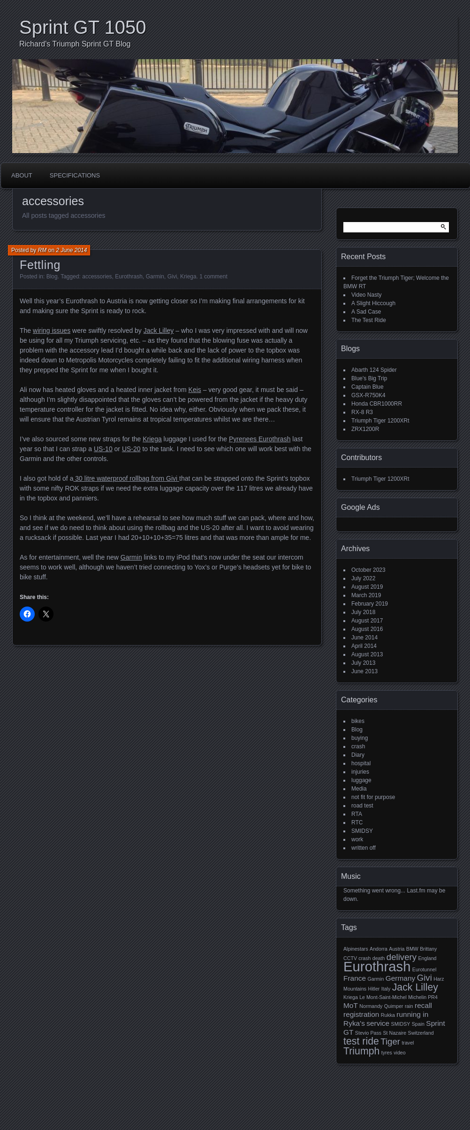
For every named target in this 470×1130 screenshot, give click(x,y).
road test (362, 805)
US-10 (103, 449)
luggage (361, 780)
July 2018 (363, 612)
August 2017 (367, 620)
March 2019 (366, 595)
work (357, 839)
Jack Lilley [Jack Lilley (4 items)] (415, 987)
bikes (357, 721)
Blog (52, 276)
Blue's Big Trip (369, 378)
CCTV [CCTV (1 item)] (350, 958)
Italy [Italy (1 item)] (386, 989)
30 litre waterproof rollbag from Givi (126, 478)
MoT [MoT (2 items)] (350, 1005)
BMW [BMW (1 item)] (412, 949)
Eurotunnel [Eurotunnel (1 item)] (424, 969)
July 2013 (363, 663)
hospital (361, 763)
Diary (357, 755)
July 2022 (363, 578)
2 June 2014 (71, 250)
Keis (195, 389)
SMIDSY (362, 831)
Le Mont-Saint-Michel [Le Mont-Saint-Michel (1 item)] (383, 997)
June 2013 (364, 671)
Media (359, 788)
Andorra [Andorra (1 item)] (378, 949)
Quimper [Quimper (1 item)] (393, 1006)
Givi (172, 276)
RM (42, 250)
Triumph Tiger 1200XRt (380, 420)
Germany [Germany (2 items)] (401, 978)
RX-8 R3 (362, 412)
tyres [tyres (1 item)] (386, 1052)
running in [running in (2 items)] (412, 1014)
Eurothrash (129, 276)
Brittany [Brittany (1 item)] (428, 949)
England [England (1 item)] (427, 958)
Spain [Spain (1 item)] (418, 1024)
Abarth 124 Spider (374, 370)
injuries (360, 772)
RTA (356, 814)
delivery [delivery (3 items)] (402, 957)
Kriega (188, 276)
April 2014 (364, 646)
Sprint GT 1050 (82, 27)
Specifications (75, 175)
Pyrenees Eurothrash (260, 439)
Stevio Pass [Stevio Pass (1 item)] (368, 1033)
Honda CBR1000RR (376, 403)
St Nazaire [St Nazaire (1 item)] (394, 1033)
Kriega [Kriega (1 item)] (350, 997)
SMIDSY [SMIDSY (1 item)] (400, 1024)
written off (363, 848)
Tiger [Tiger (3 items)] (390, 1041)
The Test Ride (368, 320)
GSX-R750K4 (368, 395)
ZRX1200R (365, 429)
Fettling (40, 264)
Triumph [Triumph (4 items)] (361, 1051)
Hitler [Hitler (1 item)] (374, 989)
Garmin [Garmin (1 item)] (375, 979)
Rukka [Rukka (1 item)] (388, 1015)
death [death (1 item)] (378, 958)
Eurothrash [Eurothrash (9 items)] (376, 966)
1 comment (213, 276)
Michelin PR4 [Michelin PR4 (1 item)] (423, 997)
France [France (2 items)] (354, 978)
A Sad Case (366, 311)
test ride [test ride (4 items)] (361, 1041)
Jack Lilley (159, 330)
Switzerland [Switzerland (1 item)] (421, 1033)
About (21, 175)
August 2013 (367, 654)
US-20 (131, 449)
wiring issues (51, 330)
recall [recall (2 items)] (423, 1005)
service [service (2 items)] (377, 1023)
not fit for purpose (373, 797)
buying (359, 738)
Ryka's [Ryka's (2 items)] (354, 1023)
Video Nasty (366, 295)
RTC (357, 822)
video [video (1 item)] (399, 1052)
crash (358, 746)
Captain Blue (367, 387)
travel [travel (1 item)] (408, 1042)
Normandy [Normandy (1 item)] (370, 1006)
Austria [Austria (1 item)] (396, 949)
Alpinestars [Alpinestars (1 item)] (355, 949)
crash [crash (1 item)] (364, 958)
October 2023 (368, 570)
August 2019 (367, 587)
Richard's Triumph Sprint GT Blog (75, 44)
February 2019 (369, 603)
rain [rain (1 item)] (409, 1006)
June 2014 (364, 637)
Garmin (155, 276)
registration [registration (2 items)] (361, 1014)
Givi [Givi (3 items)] (424, 978)
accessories (97, 276)
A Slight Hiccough (373, 303)
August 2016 (367, 629)
